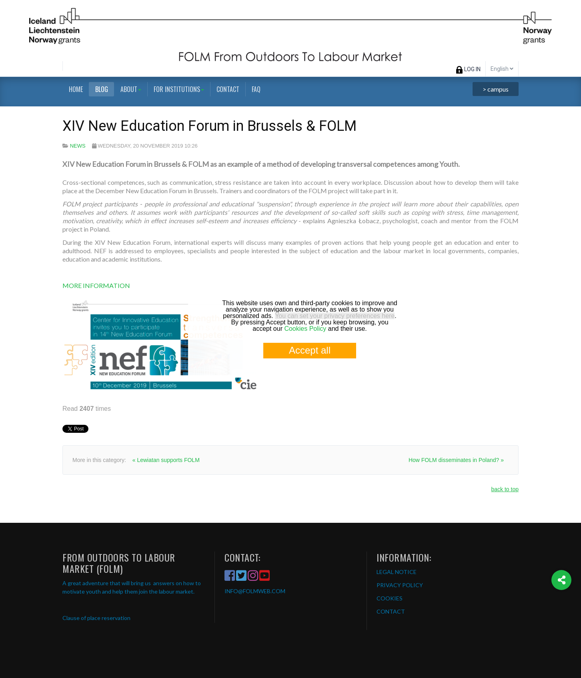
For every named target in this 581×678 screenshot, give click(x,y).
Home (76, 89)
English (502, 69)
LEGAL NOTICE (397, 571)
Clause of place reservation (96, 617)
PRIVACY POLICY (400, 585)
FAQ (256, 89)
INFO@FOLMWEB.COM (254, 591)
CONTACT (391, 611)
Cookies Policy (305, 328)
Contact (227, 89)
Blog (101, 89)
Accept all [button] (310, 350)
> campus (496, 89)
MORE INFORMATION (96, 285)
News (78, 146)
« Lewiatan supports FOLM (166, 460)
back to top (505, 489)
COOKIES (390, 598)
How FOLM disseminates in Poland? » (456, 460)
